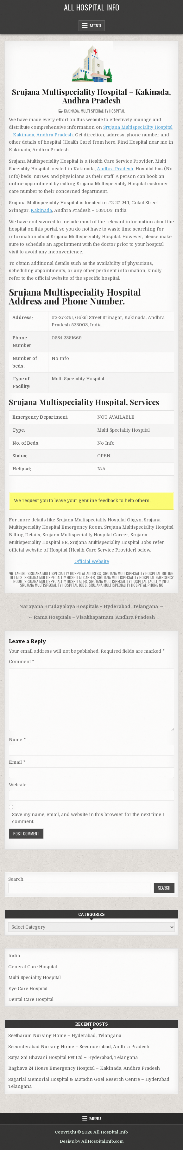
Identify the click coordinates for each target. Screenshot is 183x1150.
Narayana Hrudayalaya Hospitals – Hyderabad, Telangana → (91, 606)
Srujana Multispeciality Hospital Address (64, 573)
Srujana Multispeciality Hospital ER (55, 581)
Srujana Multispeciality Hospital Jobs (53, 585)
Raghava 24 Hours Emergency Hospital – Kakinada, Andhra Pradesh (84, 1068)
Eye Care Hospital (27, 988)
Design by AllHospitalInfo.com (91, 1141)
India (14, 955)
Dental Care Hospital (31, 999)
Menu (95, 25)
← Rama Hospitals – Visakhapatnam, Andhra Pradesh (91, 617)
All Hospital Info (91, 7)
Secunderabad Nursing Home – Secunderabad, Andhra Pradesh (78, 1046)
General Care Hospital (32, 966)
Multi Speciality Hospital (103, 111)
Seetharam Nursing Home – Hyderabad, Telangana (64, 1035)
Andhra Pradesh (115, 168)
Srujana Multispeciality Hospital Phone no (126, 585)
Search (15, 879)
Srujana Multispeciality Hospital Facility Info (129, 581)
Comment (21, 661)
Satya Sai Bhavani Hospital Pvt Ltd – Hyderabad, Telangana (73, 1057)
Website (17, 784)
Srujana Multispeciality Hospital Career (59, 577)
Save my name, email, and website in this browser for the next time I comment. (88, 818)
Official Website (91, 561)
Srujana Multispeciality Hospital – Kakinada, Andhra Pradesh (91, 96)
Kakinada (71, 111)
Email (17, 762)
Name (17, 739)
